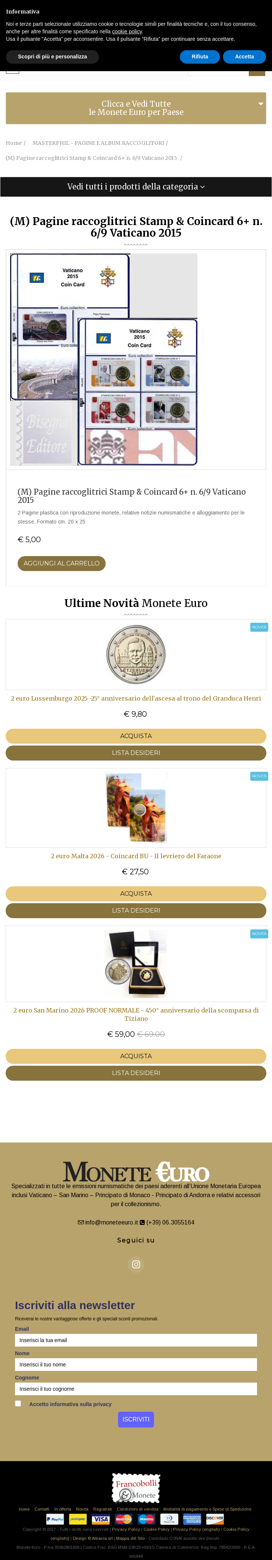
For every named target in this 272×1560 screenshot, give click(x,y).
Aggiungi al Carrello (62, 563)
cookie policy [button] (127, 31)
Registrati (102, 1509)
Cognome (27, 1378)
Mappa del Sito (130, 1538)
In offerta (62, 1509)
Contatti (41, 1509)
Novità (82, 1509)
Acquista (136, 736)
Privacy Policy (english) (196, 1529)
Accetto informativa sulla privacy (63, 1403)
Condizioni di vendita (137, 1509)
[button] (136, 187)
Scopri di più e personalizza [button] (52, 57)
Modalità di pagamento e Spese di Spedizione (207, 1509)
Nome (22, 1353)
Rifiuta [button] (200, 57)
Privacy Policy (126, 1529)
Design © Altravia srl (93, 1538)
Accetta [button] (244, 57)
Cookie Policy (156, 1529)
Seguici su (136, 1240)
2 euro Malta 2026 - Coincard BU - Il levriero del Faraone (136, 856)
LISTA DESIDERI (136, 752)
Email (22, 1329)
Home (24, 1509)
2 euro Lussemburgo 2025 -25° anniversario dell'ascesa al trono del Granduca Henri (136, 698)
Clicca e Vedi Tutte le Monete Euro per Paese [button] (136, 108)
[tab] (136, 108)
